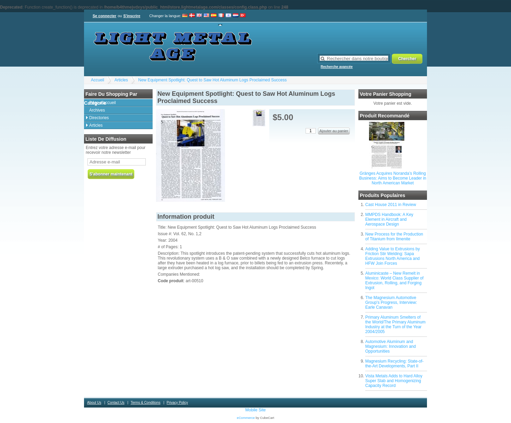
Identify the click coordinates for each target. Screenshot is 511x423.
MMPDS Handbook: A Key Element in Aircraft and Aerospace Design (389, 219)
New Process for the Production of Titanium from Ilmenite (394, 236)
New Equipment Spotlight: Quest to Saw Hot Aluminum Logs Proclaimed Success (212, 80)
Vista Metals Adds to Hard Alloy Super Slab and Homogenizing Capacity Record (394, 381)
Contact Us (115, 402)
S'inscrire (131, 16)
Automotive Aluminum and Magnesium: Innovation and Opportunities (390, 346)
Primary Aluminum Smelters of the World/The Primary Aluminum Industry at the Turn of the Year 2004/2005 (395, 324)
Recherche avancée (337, 67)
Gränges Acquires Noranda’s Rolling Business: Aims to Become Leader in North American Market (392, 178)
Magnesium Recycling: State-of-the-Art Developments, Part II (394, 363)
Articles (121, 80)
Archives (97, 110)
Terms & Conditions (146, 402)
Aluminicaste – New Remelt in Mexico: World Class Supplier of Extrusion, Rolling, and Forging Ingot (394, 280)
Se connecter (104, 16)
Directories (99, 117)
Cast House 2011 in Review (390, 204)
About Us (94, 402)
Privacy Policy (177, 402)
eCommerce (246, 418)
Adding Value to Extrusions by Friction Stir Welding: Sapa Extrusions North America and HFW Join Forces (392, 256)
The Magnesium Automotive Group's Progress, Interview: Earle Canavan (391, 302)
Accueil (97, 80)
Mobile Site (255, 410)
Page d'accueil (102, 102)
